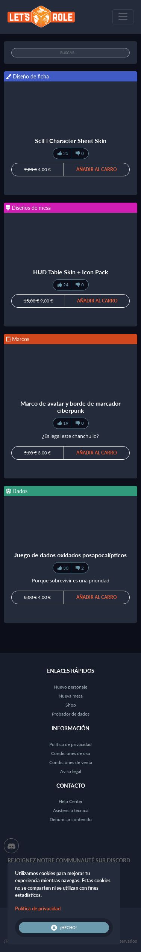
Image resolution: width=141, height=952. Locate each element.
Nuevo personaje (70, 687)
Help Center (70, 801)
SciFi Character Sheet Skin (70, 140)
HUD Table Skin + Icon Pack (70, 271)
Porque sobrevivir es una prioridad (70, 580)
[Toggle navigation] (122, 16)
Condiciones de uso (70, 753)
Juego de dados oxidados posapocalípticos (70, 554)
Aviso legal (70, 771)
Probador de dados (70, 714)
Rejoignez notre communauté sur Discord (69, 860)
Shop (70, 705)
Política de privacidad (70, 744)
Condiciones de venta (70, 762)
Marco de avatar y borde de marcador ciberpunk (70, 407)
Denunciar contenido (71, 819)
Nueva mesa (71, 696)
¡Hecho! (64, 928)
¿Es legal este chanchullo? (70, 436)
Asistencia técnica (70, 810)
